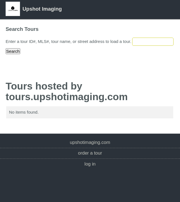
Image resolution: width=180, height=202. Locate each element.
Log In (90, 164)
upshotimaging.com (90, 142)
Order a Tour (90, 153)
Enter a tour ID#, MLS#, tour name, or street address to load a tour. (68, 41)
